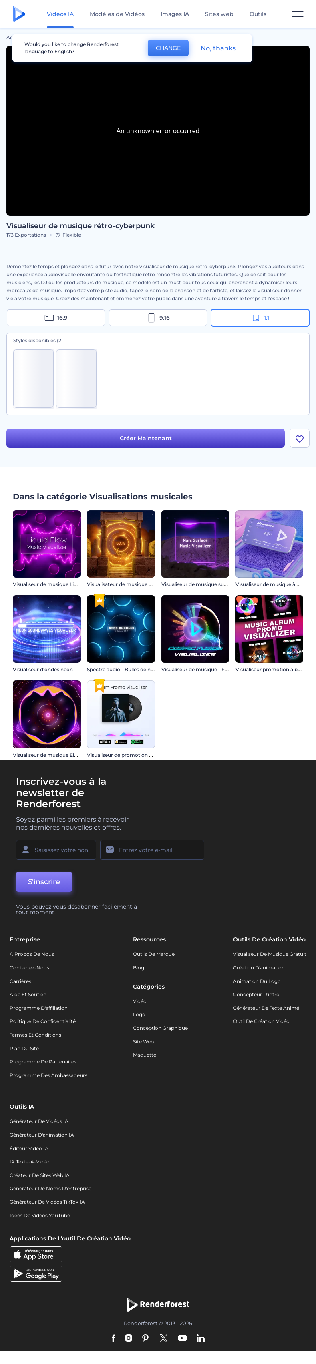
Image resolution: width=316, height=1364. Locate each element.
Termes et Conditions (35, 1035)
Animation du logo (257, 981)
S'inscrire (44, 881)
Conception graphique (160, 1028)
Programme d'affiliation (39, 1008)
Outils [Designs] (258, 14)
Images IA (175, 14)
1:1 (260, 318)
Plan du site (24, 1048)
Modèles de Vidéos (117, 14)
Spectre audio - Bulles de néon (123, 669)
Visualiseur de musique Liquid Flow (55, 584)
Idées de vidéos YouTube (40, 1215)
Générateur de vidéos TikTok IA (47, 1202)
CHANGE (168, 48)
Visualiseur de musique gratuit (269, 954)
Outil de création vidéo (261, 1021)
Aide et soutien (28, 994)
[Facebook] (113, 1338)
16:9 (56, 318)
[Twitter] (163, 1338)
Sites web (219, 14)
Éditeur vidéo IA (29, 1148)
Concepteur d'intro (256, 994)
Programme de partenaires (43, 1062)
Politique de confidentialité (43, 1021)
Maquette (144, 1055)
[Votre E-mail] (152, 850)
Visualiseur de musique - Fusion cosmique (212, 669)
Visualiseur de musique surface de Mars (208, 584)
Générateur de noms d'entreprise (50, 1188)
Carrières (20, 981)
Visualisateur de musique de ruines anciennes (141, 584)
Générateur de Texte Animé (266, 1008)
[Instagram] (128, 1338)
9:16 (158, 318)
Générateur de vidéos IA (39, 1121)
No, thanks (218, 48)
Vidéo (140, 1001)
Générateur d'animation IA (42, 1135)
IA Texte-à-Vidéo (30, 1162)
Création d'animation (259, 968)
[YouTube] (182, 1338)
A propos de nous (32, 954)
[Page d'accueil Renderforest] (19, 14)
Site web (143, 1042)
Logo (139, 1014)
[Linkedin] (201, 1338)
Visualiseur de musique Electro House (58, 755)
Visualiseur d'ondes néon (43, 669)
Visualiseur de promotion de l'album (130, 755)
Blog (138, 968)
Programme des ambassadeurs (48, 1075)
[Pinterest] (145, 1338)
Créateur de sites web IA (40, 1175)
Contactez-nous (29, 968)
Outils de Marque (154, 954)
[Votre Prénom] (56, 850)
